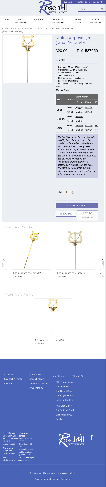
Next (102, 260)
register (79, 2)
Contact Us (9, 374)
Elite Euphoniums (64, 382)
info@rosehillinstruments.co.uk (16, 460)
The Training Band (65, 410)
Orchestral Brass (64, 415)
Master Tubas (62, 386)
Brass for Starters (64, 400)
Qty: (60, 192)
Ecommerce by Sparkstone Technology (53, 479)
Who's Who (35, 374)
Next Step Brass (64, 406)
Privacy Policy (36, 388)
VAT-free (8, 383)
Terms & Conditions (39, 383)
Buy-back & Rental (13, 379)
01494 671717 (9, 453)
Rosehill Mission (37, 379)
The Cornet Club (64, 391)
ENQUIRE (66, 213)
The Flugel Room (64, 395)
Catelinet (60, 419)
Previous (3, 260)
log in (87, 2)
